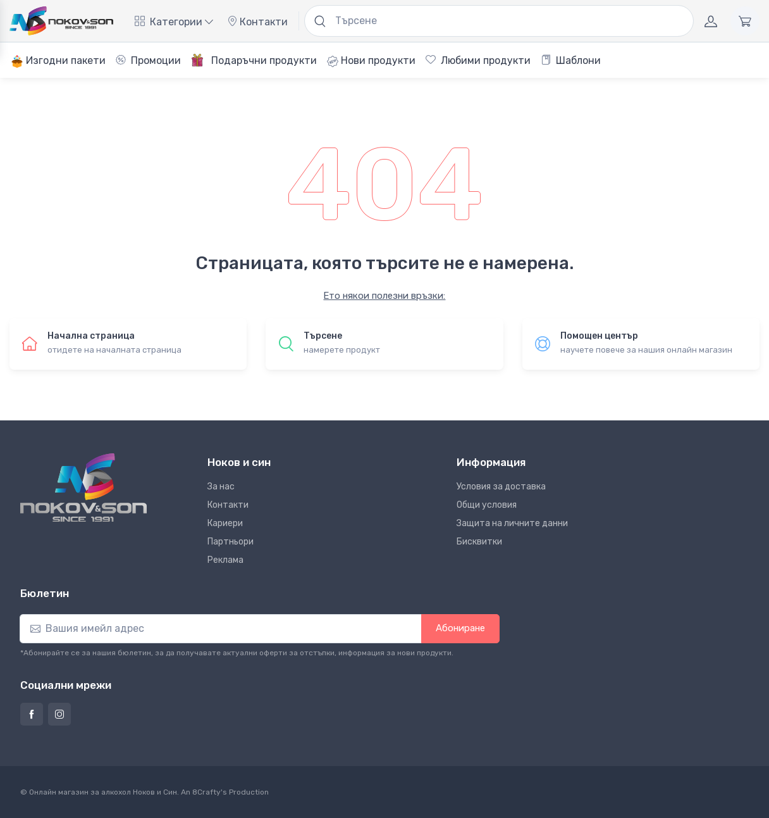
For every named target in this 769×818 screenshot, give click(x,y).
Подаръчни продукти (254, 60)
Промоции (148, 60)
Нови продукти (371, 60)
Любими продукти (478, 60)
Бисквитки (479, 541)
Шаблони (571, 60)
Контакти (257, 22)
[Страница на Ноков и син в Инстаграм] (59, 714)
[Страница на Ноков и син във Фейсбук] (31, 714)
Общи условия (487, 505)
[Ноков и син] (83, 487)
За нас (221, 486)
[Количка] (745, 20)
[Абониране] (221, 628)
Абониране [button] (460, 628)
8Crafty (206, 792)
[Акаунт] (710, 20)
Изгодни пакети (58, 61)
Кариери (225, 523)
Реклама (225, 560)
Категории (174, 22)
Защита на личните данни (512, 523)
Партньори (230, 541)
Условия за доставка (501, 486)
